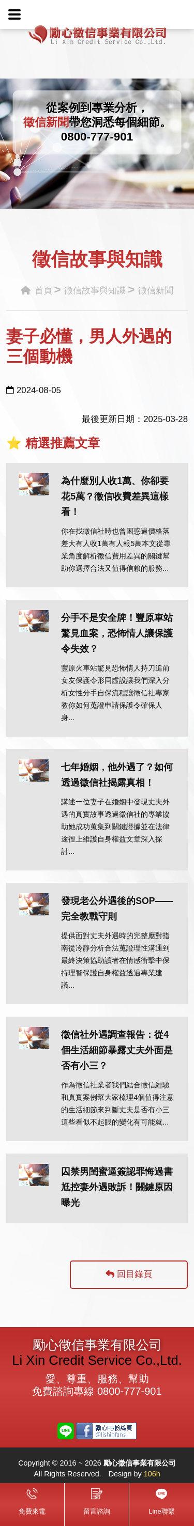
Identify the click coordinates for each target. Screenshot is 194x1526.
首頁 (36, 290)
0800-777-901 (97, 136)
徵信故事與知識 (95, 290)
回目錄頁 (129, 1274)
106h (152, 1474)
